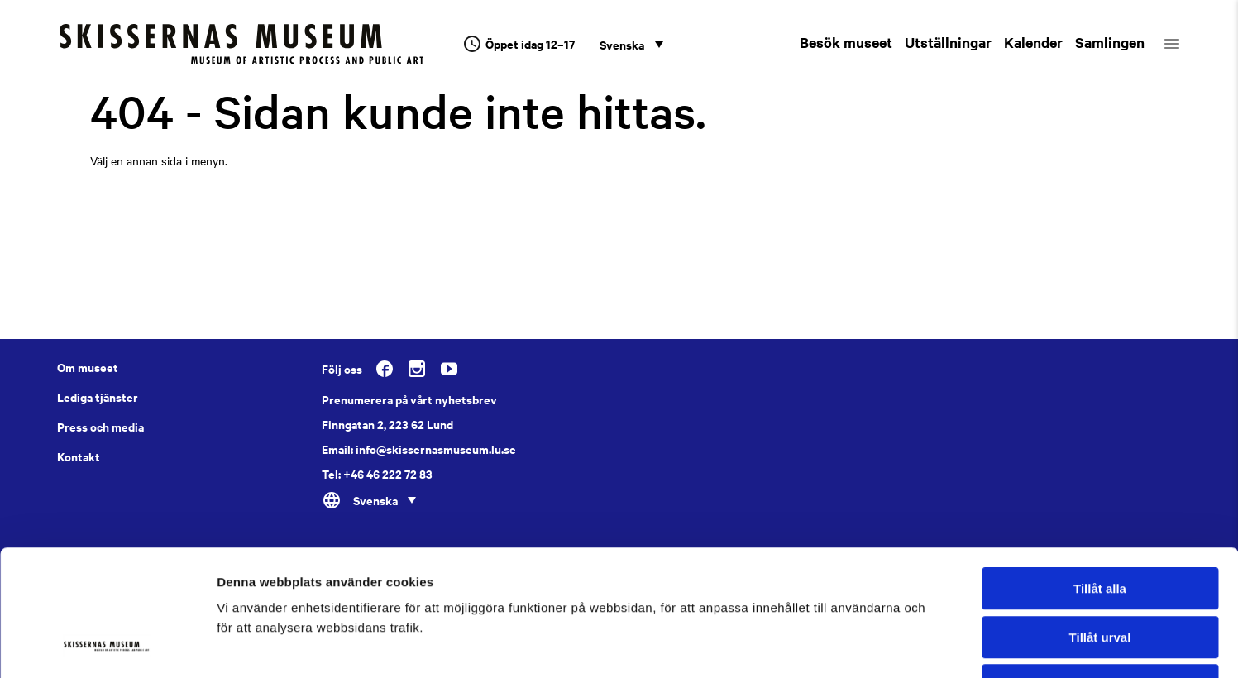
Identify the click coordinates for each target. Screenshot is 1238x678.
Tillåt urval (1100, 525)
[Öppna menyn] (1186, 43)
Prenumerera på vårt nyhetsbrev (409, 399)
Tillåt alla (1099, 476)
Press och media (100, 426)
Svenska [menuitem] (622, 44)
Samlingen (1110, 42)
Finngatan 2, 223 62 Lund (387, 424)
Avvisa (1100, 573)
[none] (631, 43)
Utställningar (948, 42)
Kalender (1033, 42)
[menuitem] (631, 43)
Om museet (87, 367)
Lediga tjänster (97, 397)
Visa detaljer (898, 645)
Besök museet (846, 42)
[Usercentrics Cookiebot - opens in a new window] (107, 645)
